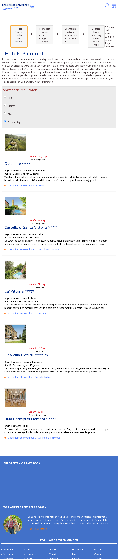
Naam (11, 114)
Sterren (11, 105)
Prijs (10, 97)
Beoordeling (14, 122)
